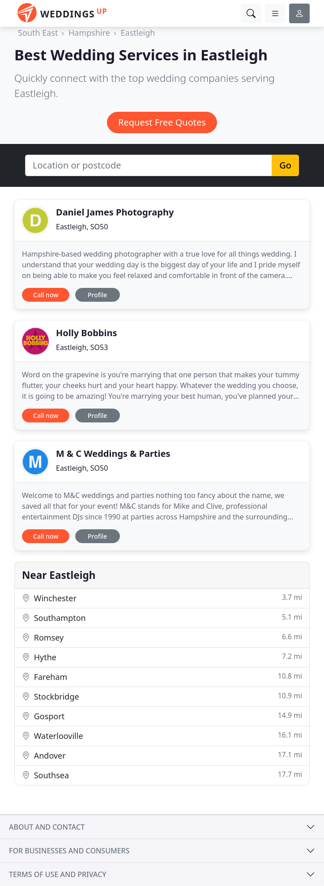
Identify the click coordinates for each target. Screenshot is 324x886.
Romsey (162, 637)
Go (285, 165)
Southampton (162, 617)
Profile (97, 295)
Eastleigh (138, 32)
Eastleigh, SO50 (82, 227)
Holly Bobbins (86, 333)
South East (38, 32)
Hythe (162, 656)
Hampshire (89, 32)
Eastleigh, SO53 (82, 347)
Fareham (162, 676)
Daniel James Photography (115, 212)
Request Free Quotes (162, 122)
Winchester (162, 597)
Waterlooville (162, 735)
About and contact (47, 827)
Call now (45, 295)
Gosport (162, 715)
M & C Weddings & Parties (113, 453)
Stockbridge (162, 696)
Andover (162, 755)
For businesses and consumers (69, 851)
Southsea (162, 775)
